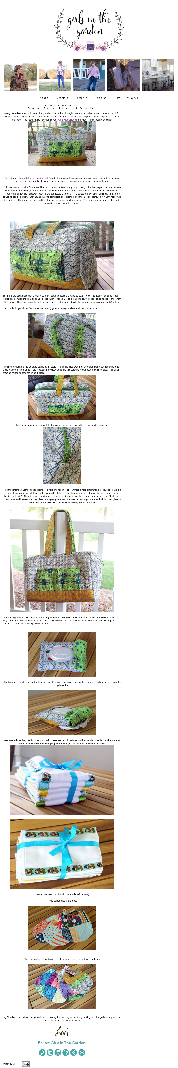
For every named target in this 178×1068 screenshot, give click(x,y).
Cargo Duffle (30, 1043)
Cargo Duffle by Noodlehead (33, 173)
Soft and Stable (20, 182)
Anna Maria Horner (67, 116)
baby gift (19, 1043)
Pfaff (117, 94)
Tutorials (61, 94)
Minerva (132, 94)
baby (12, 1043)
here (85, 875)
